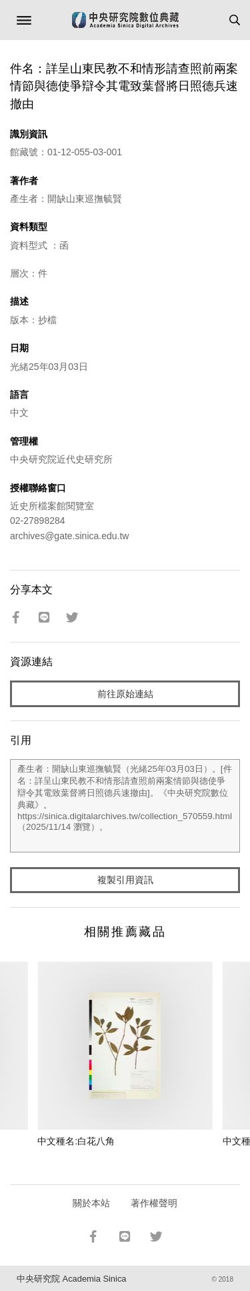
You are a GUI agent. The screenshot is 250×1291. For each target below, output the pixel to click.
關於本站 (91, 1203)
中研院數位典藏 (125, 20)
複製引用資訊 (125, 879)
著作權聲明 (154, 1203)
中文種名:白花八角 (76, 1141)
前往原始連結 (125, 693)
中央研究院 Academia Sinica (71, 1279)
